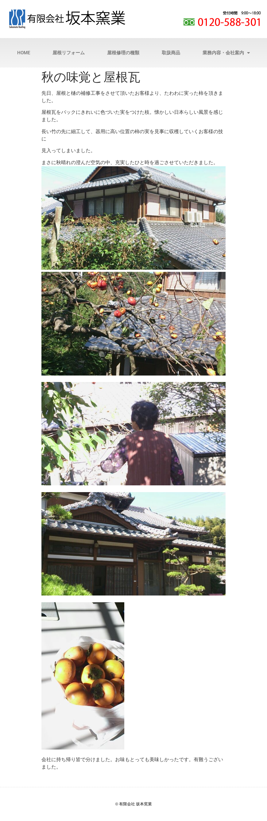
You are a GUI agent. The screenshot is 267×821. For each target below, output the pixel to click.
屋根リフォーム (68, 53)
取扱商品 (171, 53)
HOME (23, 53)
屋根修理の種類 (123, 53)
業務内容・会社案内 (226, 53)
